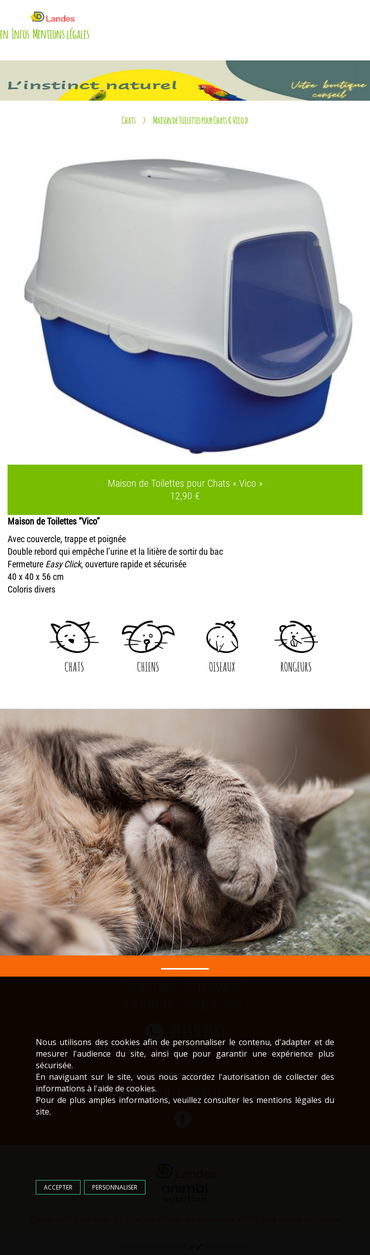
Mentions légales (61, 33)
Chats (128, 119)
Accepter (59, 1184)
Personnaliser (116, 1184)
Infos (21, 33)
